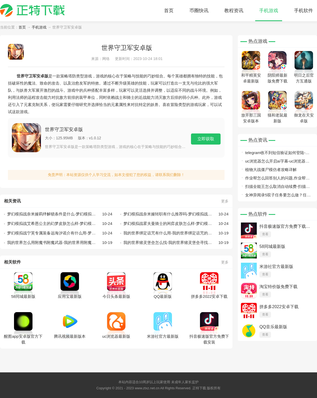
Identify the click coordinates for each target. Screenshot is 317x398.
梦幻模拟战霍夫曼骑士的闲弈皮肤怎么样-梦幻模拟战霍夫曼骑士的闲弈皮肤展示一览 (176, 223)
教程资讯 (233, 10)
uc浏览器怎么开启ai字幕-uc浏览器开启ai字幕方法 (277, 162)
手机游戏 (268, 10)
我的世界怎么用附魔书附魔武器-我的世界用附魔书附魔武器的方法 (59, 242)
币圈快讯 (198, 10)
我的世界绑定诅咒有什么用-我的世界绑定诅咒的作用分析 (176, 233)
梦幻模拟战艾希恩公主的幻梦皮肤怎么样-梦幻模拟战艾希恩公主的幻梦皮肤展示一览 (59, 223)
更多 (225, 201)
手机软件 (303, 10)
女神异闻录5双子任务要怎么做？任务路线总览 (278, 196)
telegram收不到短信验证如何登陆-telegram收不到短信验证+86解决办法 (278, 153)
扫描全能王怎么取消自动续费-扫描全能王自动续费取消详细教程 (277, 187)
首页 (169, 10)
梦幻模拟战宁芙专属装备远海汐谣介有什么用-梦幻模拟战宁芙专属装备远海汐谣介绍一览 (59, 233)
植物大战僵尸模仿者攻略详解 (271, 169)
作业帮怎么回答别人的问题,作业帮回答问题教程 (277, 179)
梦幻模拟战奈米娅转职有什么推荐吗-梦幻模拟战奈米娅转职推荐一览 (176, 214)
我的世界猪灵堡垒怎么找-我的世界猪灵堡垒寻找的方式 (176, 242)
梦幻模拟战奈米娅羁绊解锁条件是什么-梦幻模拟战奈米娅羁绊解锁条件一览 (59, 214)
